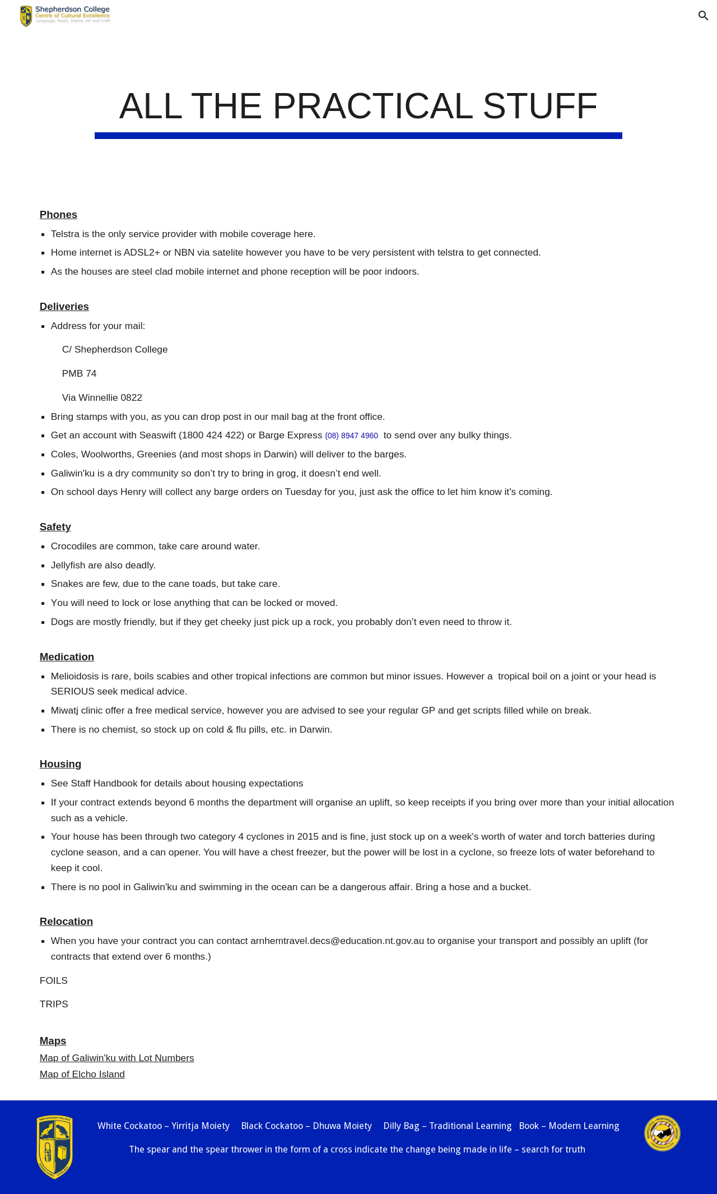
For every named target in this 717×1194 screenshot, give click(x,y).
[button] (703, 15)
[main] (358, 110)
